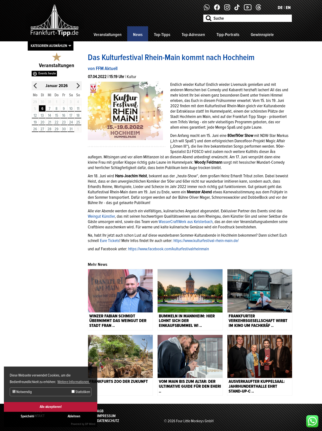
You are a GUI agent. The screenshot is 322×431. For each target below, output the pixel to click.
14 (49, 115)
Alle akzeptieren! (51, 407)
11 (78, 108)
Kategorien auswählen (49, 46)
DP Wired (90, 424)
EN (288, 7)
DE (280, 7)
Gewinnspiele (262, 34)
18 (78, 115)
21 (49, 122)
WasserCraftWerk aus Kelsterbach (186, 221)
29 (56, 129)
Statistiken (81, 391)
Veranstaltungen (108, 34)
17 (70, 115)
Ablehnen (74, 416)
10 (70, 108)
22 (56, 122)
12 (35, 115)
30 (64, 129)
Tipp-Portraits (227, 34)
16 (63, 115)
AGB (100, 411)
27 (42, 129)
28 (49, 129)
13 (42, 115)
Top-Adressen (193, 34)
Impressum (106, 415)
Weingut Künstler (101, 216)
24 (71, 122)
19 (35, 122)
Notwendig (22, 391)
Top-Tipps (162, 34)
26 (35, 129)
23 (64, 122)
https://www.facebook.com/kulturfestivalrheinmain (168, 248)
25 (78, 122)
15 (56, 115)
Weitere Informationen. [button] (73, 381)
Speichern (27, 416)
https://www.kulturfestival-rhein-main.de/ (206, 240)
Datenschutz (108, 420)
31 (70, 129)
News (138, 34)
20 (42, 122)
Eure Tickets (109, 240)
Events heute (47, 73)
